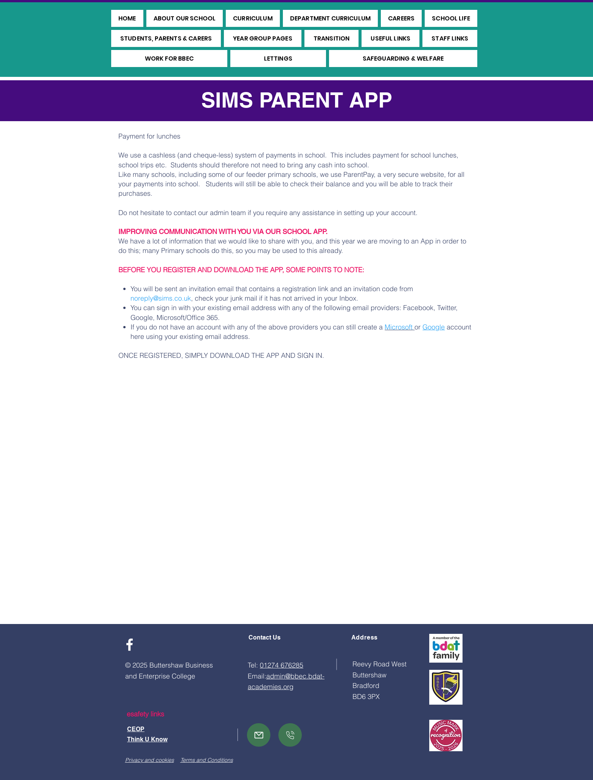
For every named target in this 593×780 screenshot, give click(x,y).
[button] (184, 18)
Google (433, 327)
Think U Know (147, 739)
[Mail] (258, 735)
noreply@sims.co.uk (160, 298)
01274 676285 (281, 665)
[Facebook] (129, 644)
